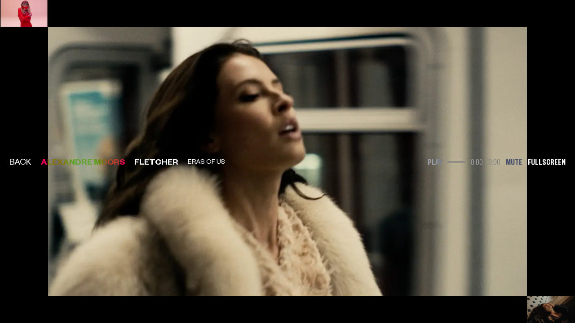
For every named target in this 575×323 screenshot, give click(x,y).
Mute (514, 161)
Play (435, 161)
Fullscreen (547, 161)
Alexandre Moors (83, 161)
